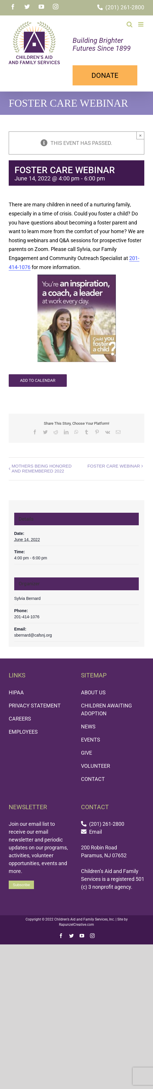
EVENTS (90, 740)
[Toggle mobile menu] (141, 24)
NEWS (88, 727)
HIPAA (16, 693)
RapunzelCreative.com (76, 925)
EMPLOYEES (23, 732)
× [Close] (140, 136)
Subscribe (21, 885)
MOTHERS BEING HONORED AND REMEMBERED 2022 (42, 469)
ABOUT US (93, 693)
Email (95, 832)
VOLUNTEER (95, 766)
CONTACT (93, 780)
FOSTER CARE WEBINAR (113, 466)
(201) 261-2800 (124, 7)
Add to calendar (37, 381)
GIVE (86, 753)
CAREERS (20, 719)
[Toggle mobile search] (129, 24)
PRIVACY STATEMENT (35, 706)
